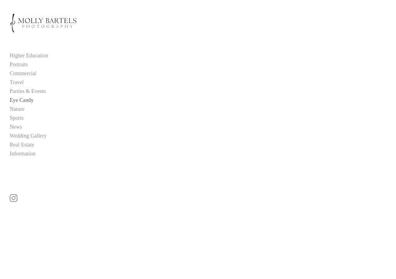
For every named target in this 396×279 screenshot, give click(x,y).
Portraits (19, 66)
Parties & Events (28, 93)
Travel (17, 84)
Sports (17, 119)
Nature (17, 111)
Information (23, 155)
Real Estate (22, 146)
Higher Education (29, 57)
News (16, 128)
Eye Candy (22, 102)
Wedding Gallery (28, 137)
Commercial (23, 75)
